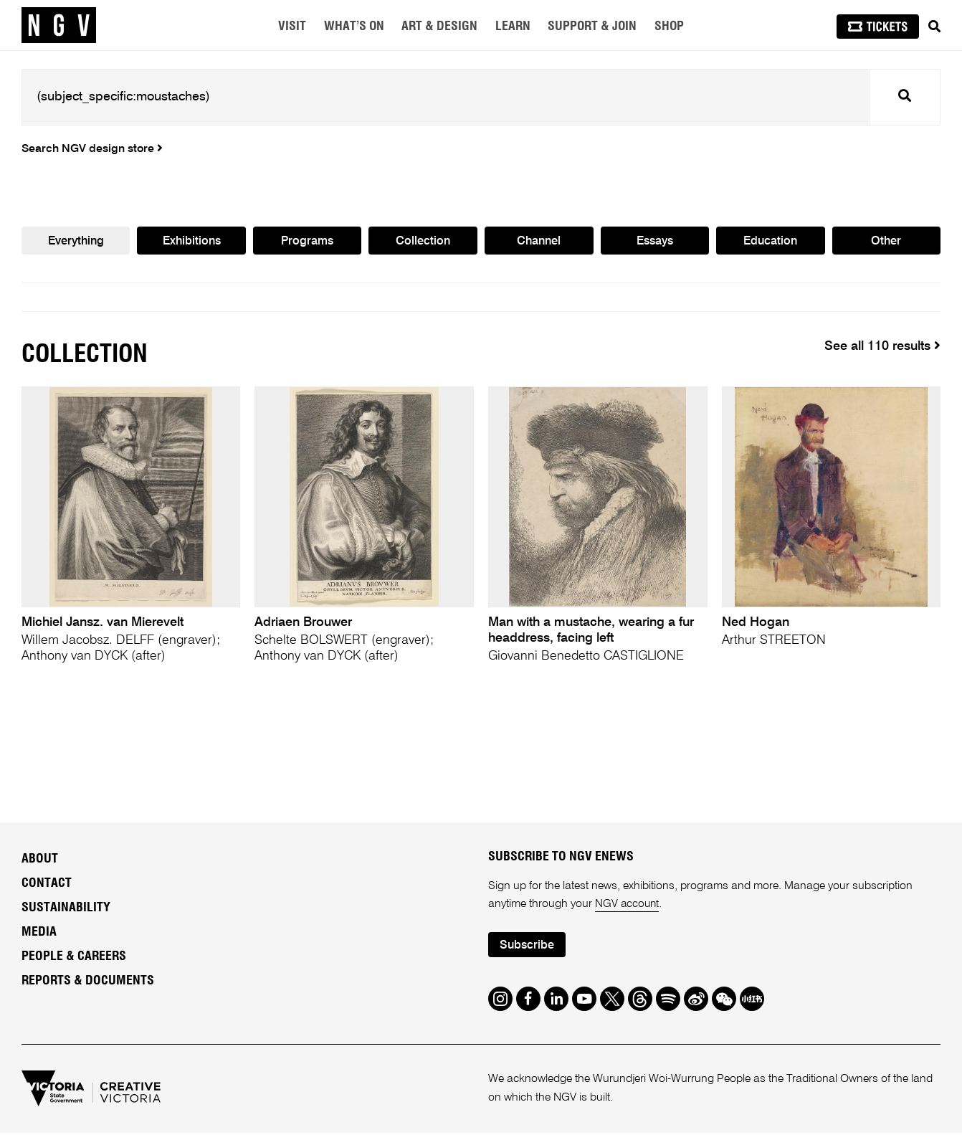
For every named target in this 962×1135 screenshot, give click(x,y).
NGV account (628, 905)
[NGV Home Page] (59, 25)
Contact (47, 884)
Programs (307, 242)
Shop (669, 26)
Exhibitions (191, 242)
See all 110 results (882, 347)
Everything (75, 242)
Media (39, 933)
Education (771, 242)
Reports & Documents (88, 981)
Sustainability (66, 909)
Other (886, 242)
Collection (423, 242)
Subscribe (528, 947)
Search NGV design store (92, 149)
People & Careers (74, 957)
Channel (539, 242)
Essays (654, 242)
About (40, 860)
